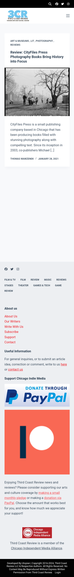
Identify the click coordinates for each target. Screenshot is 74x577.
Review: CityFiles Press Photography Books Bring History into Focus (37, 57)
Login (58, 572)
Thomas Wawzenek (22, 158)
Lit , (33, 41)
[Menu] (68, 15)
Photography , (45, 41)
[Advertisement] (37, 225)
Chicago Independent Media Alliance (36, 548)
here (64, 364)
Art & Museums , (20, 41)
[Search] (50, 4)
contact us (15, 369)
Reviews (15, 45)
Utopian (26, 563)
